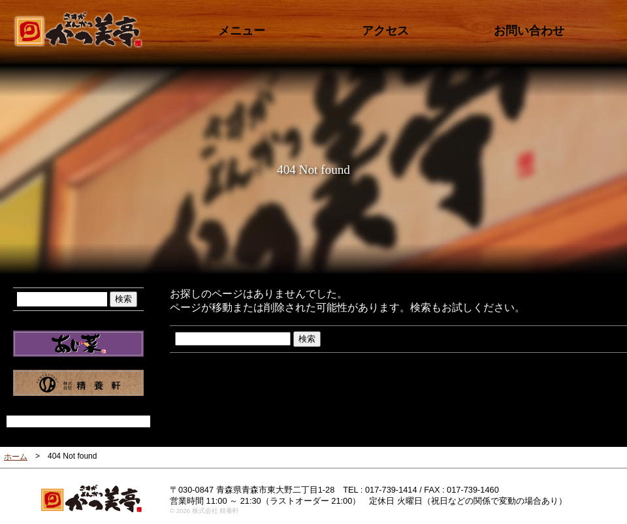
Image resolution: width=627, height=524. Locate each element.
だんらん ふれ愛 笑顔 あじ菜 (78, 344)
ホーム (15, 456)
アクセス (385, 30)
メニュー (241, 30)
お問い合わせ (529, 30)
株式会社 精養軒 (78, 383)
